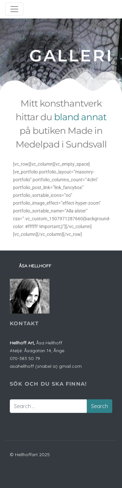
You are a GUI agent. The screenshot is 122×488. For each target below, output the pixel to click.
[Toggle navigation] (14, 9)
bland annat (80, 116)
